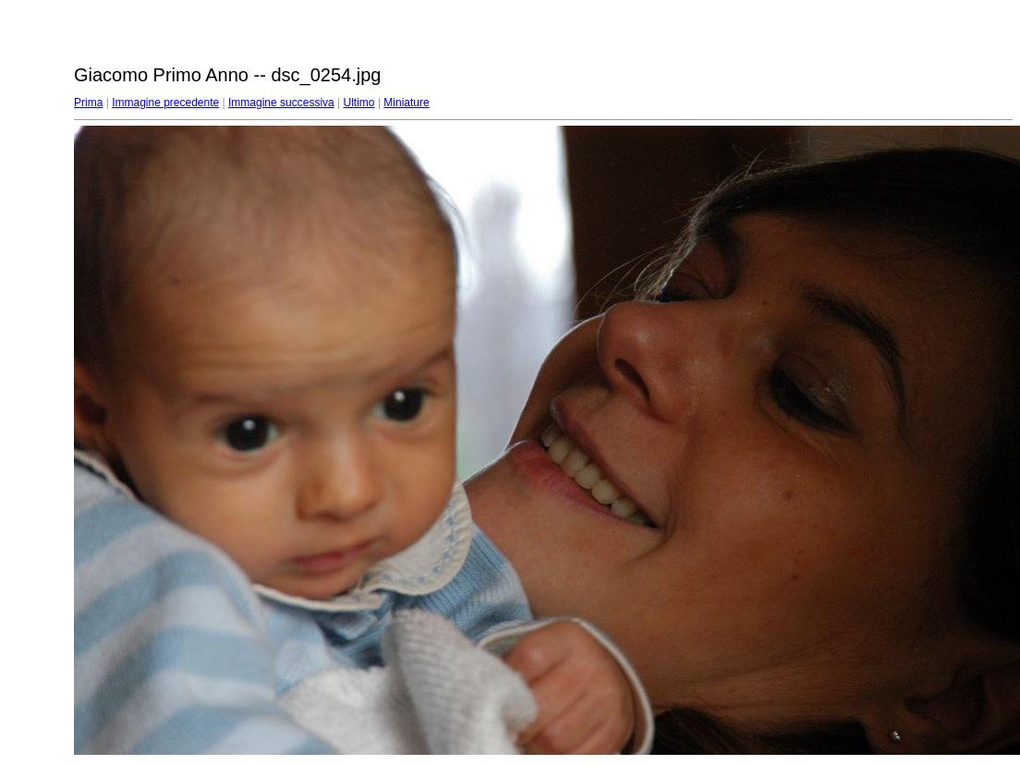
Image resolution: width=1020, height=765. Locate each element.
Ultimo (359, 102)
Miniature (406, 102)
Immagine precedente (165, 102)
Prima (88, 102)
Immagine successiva (281, 102)
